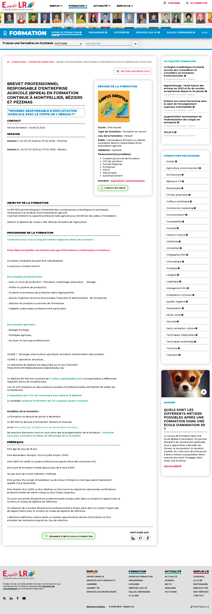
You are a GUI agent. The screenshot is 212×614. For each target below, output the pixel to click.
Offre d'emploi (95, 576)
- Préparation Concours (179, 295)
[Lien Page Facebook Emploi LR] (17, 598)
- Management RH (176, 288)
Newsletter (200, 588)
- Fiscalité (171, 228)
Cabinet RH (93, 588)
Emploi (92, 571)
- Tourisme (172, 348)
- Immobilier (173, 248)
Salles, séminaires (139, 591)
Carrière (92, 584)
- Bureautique (173, 188)
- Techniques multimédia (180, 341)
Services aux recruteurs (101, 591)
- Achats (170, 161)
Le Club (197, 580)
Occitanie (171, 591)
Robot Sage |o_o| (199, 606)
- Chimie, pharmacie (177, 194)
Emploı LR (201, 571)
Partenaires (200, 584)
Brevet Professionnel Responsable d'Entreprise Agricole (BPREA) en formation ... (104, 62)
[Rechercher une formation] (135, 44)
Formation (137, 571)
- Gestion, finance (176, 234)
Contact (198, 595)
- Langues (171, 274)
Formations (19, 62)
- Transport (172, 355)
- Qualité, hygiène (176, 301)
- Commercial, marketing (180, 208)
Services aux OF (138, 588)
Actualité (173, 571)
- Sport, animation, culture (180, 328)
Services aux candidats (101, 580)
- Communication (175, 214)
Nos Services (201, 591)
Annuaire (170, 588)
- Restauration (174, 308)
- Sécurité (171, 321)
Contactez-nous (114, 188)
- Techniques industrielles (180, 335)
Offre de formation (141, 576)
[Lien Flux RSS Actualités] (4, 598)
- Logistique (172, 281)
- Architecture (174, 174)
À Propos (198, 576)
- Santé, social (173, 314)
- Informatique (174, 261)
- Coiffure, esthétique (178, 201)
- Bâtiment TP (174, 181)
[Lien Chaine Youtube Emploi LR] (24, 598)
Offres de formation (41, 62)
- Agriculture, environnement (182, 168)
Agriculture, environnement (128, 180)
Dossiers (134, 584)
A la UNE (133, 595)
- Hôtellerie (172, 241)
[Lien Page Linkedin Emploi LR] (11, 598)
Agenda (169, 580)
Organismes (136, 580)
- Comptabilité (174, 221)
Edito (168, 584)
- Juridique (172, 268)
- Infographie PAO (176, 254)
